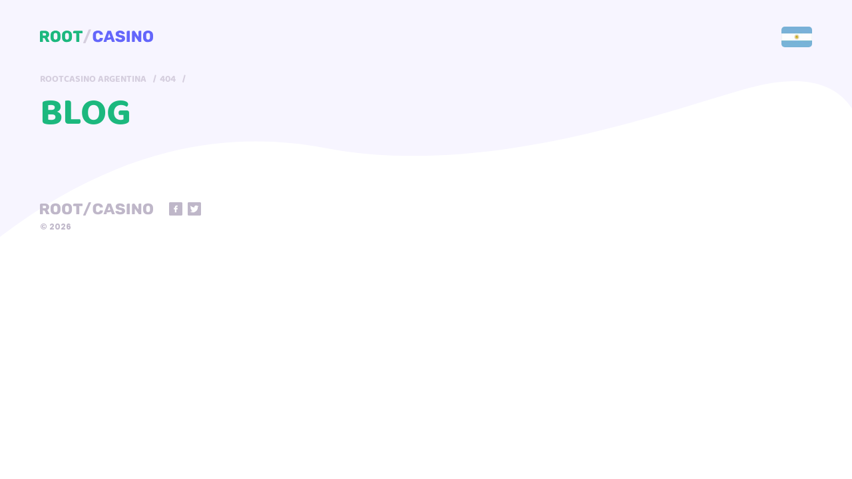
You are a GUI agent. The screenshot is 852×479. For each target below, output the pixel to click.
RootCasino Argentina (93, 79)
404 (168, 79)
